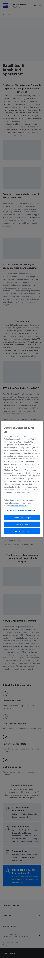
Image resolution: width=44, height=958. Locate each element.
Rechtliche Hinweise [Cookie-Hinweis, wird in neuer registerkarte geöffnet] (26, 510)
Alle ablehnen (22, 524)
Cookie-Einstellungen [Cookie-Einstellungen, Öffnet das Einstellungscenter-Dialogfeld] (22, 517)
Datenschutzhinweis (18, 505)
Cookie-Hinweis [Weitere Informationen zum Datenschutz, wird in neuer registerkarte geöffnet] (10, 510)
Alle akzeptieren (22, 531)
